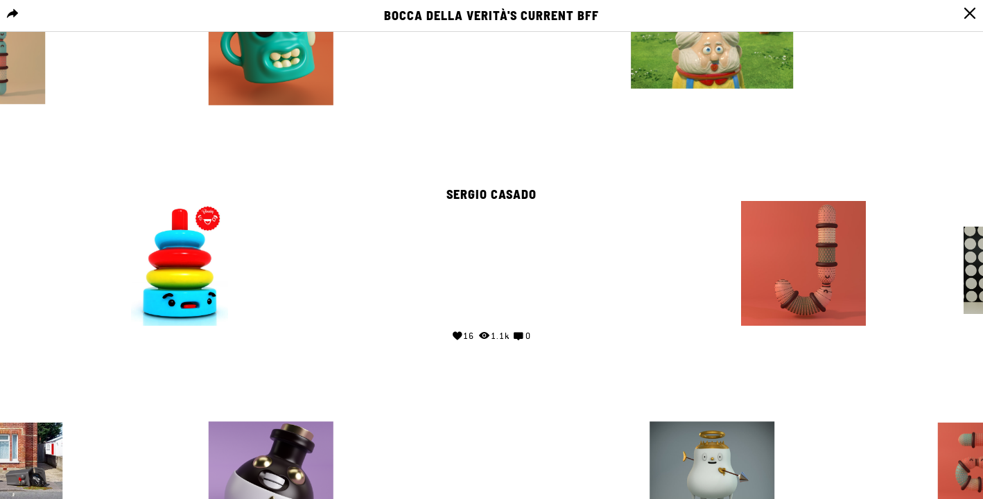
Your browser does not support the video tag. (491, 261)
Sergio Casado (491, 195)
